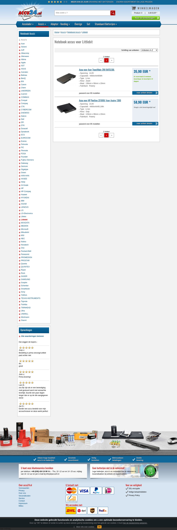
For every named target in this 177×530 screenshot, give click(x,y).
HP (22, 188)
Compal (24, 100)
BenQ (23, 78)
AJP (22, 50)
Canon (23, 85)
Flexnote (24, 151)
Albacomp (25, 53)
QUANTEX (25, 267)
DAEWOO (25, 113)
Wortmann (25, 317)
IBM (22, 201)
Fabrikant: (84, 86)
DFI (22, 122)
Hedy (23, 182)
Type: (82, 78)
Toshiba (24, 304)
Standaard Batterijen (106, 24)
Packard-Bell (26, 251)
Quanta (24, 264)
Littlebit (24, 220)
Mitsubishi (25, 232)
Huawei (24, 195)
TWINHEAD (26, 308)
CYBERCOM (26, 110)
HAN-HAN (25, 176)
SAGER (24, 276)
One (23, 248)
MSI (22, 235)
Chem (23, 88)
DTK (23, 125)
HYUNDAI (25, 198)
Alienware (25, 56)
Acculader (28, 24)
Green (23, 173)
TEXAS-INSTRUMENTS (30, 298)
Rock (23, 273)
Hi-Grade (24, 185)
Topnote (24, 301)
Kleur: (82, 81)
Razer (23, 270)
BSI (22, 81)
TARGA (24, 295)
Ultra (23, 311)
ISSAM (24, 204)
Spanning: (84, 73)
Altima (23, 59)
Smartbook (25, 289)
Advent (24, 47)
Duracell (24, 129)
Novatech (25, 245)
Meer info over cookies (85, 527)
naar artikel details (144, 93)
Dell (22, 119)
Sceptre (24, 282)
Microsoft (24, 229)
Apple (23, 63)
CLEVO (24, 94)
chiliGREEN (25, 91)
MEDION (24, 226)
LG (22, 210)
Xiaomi (24, 320)
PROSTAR (25, 261)
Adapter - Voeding (60, 24)
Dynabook (25, 132)
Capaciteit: (84, 76)
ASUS (23, 69)
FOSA (23, 154)
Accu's (42, 24)
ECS (23, 135)
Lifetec (23, 217)
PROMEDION (26, 257)
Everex (24, 141)
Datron (23, 116)
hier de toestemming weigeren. (135, 523)
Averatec (24, 72)
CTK (23, 107)
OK (99, 527)
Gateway (24, 163)
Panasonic (25, 254)
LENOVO (25, 207)
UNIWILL (24, 314)
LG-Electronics (27, 213)
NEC (23, 239)
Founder (24, 157)
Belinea (24, 75)
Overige (78, 24)
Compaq (24, 103)
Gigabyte (24, 169)
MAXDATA (25, 223)
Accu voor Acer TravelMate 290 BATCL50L (96, 69)
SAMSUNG (25, 279)
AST (23, 66)
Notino (23, 242)
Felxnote (24, 144)
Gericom (24, 166)
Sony (23, 292)
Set (88, 24)
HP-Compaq (26, 191)
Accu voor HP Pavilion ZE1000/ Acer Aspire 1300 (100, 100)
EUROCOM (25, 138)
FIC (22, 147)
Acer (23, 44)
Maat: (82, 83)
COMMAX (25, 97)
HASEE (24, 179)
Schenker (25, 286)
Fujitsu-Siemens (27, 160)
